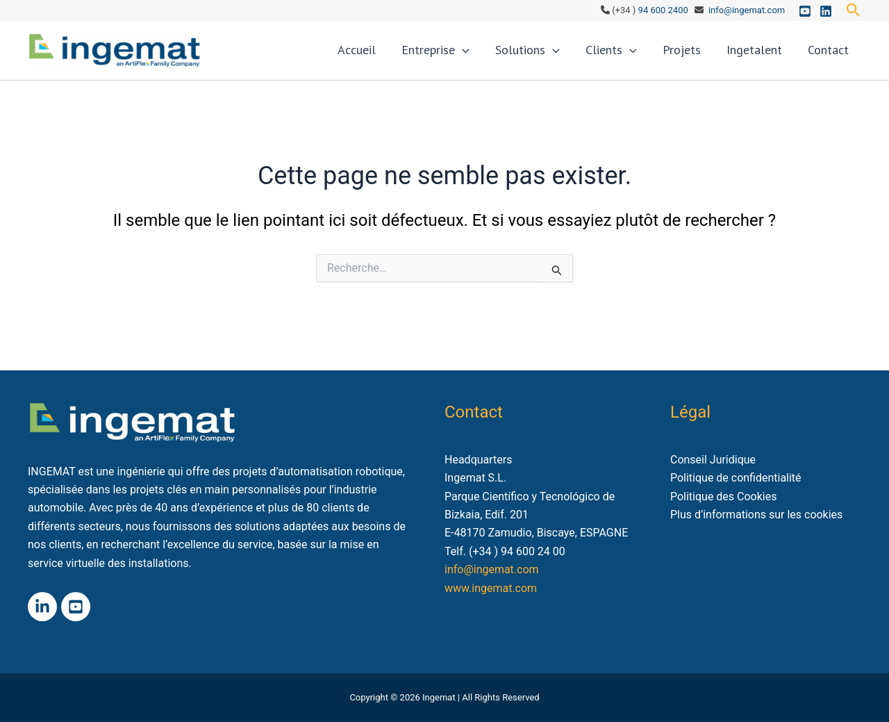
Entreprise (470, 55)
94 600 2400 (663, 10)
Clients (632, 55)
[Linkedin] (826, 11)
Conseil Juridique (713, 459)
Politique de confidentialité (735, 477)
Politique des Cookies (723, 496)
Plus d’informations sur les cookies (756, 514)
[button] (853, 10)
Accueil (398, 55)
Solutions (555, 55)
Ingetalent (763, 55)
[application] (497, 55)
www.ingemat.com (490, 588)
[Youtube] (805, 11)
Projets (697, 55)
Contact (831, 55)
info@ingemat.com (746, 10)
